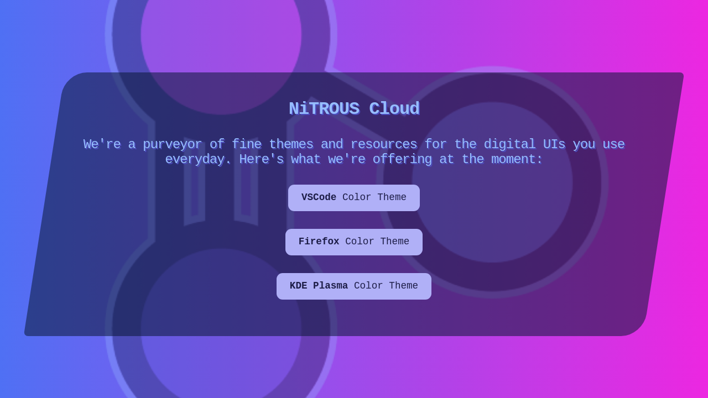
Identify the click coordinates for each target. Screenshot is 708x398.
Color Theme (354, 203)
